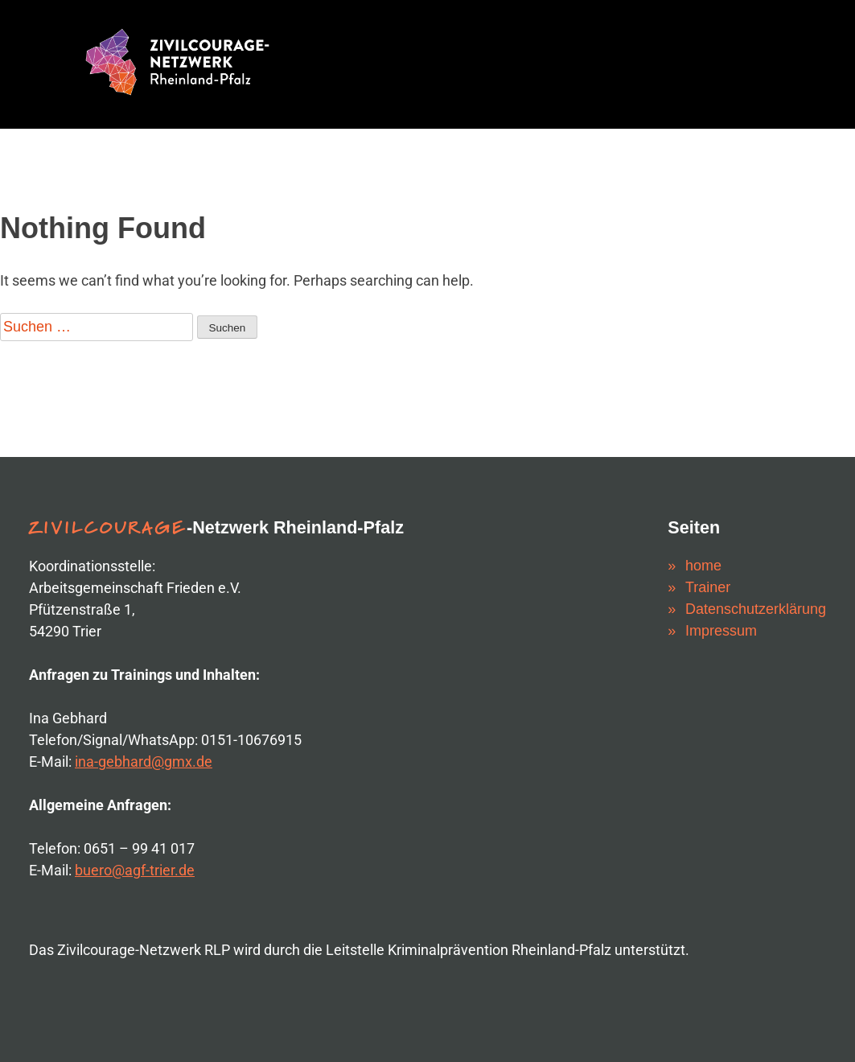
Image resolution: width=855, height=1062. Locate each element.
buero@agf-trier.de (135, 870)
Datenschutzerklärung (755, 609)
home (703, 566)
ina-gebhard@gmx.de (143, 761)
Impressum (721, 631)
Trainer (707, 587)
